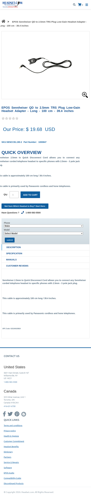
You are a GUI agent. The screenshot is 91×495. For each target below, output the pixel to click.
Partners (7, 457)
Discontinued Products (14, 483)
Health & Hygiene (11, 436)
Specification (14, 253)
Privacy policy (10, 430)
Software (8, 467)
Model (7, 230)
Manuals (11, 259)
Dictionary (8, 451)
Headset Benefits (11, 446)
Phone (7, 223)
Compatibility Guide (12, 478)
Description (13, 247)
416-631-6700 (9, 406)
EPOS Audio (9, 473)
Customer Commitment (14, 441)
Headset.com (27, 492)
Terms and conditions (13, 425)
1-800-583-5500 (10, 381)
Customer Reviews (17, 266)
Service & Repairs (11, 462)
